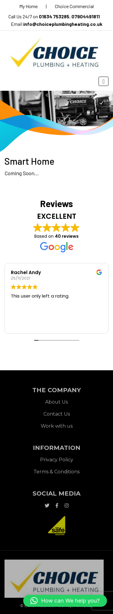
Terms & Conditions (56, 472)
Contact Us (56, 415)
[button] (65, 601)
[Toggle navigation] (103, 81)
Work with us (57, 427)
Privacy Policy (56, 460)
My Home (28, 6)
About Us (56, 403)
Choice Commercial (74, 6)
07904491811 (85, 16)
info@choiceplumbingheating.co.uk (62, 24)
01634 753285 (54, 16)
